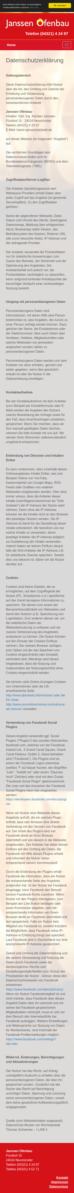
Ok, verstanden (60, 5)
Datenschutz (58, 1186)
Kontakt (62, 1177)
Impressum (59, 1182)
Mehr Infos (34, 7)
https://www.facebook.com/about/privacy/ (34, 989)
